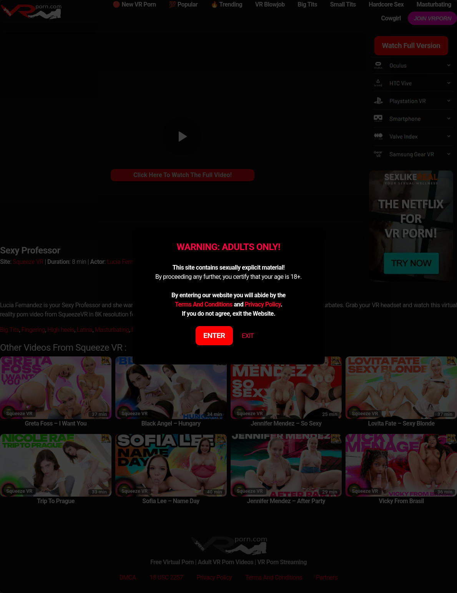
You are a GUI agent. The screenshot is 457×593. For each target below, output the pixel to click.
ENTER (214, 335)
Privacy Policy (263, 304)
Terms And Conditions (204, 304)
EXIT (248, 336)
